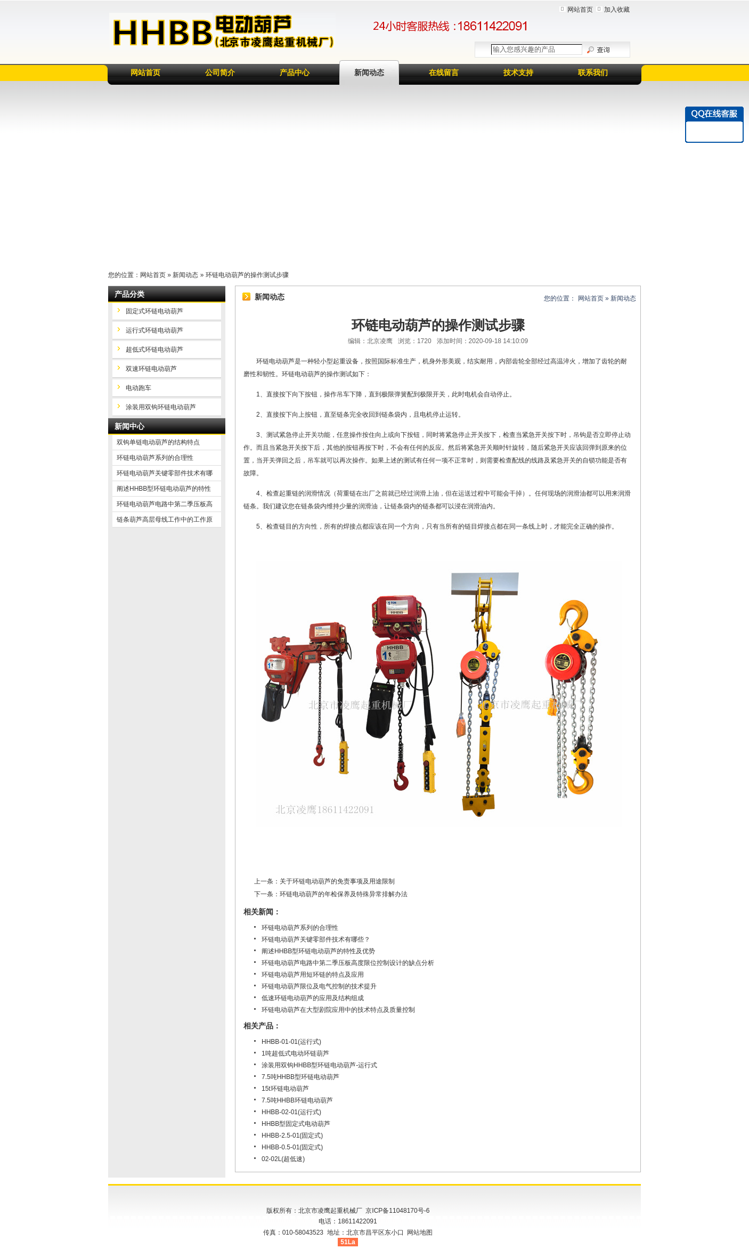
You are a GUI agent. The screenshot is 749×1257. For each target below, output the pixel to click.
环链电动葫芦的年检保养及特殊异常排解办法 (344, 894)
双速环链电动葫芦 (151, 368)
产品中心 (295, 72)
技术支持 (518, 72)
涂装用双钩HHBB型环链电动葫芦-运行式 (319, 1065)
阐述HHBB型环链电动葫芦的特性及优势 (318, 951)
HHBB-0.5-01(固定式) (292, 1147)
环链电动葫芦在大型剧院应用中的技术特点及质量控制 (338, 1009)
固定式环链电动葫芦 (154, 311)
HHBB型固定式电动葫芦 (296, 1124)
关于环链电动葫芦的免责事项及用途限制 (337, 881)
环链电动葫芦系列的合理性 (300, 927)
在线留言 (444, 72)
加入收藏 (617, 9)
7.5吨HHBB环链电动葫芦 (297, 1100)
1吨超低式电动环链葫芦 (295, 1053)
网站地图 (420, 1232)
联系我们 (593, 72)
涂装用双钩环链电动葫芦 (161, 407)
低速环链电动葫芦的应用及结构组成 (313, 998)
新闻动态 (369, 72)
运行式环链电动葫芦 (154, 330)
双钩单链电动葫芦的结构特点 (158, 442)
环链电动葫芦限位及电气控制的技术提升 (319, 986)
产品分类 (129, 294)
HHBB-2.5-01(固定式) (292, 1135)
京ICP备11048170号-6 (397, 1210)
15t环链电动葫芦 (285, 1088)
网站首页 (580, 9)
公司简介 (220, 72)
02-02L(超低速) (283, 1159)
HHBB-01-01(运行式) (291, 1041)
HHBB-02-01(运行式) (291, 1112)
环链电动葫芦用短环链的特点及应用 (313, 974)
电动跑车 (138, 388)
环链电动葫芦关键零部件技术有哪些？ (316, 939)
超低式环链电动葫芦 (154, 349)
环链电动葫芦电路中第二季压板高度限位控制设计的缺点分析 (348, 963)
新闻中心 (129, 426)
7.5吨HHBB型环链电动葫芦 (300, 1077)
